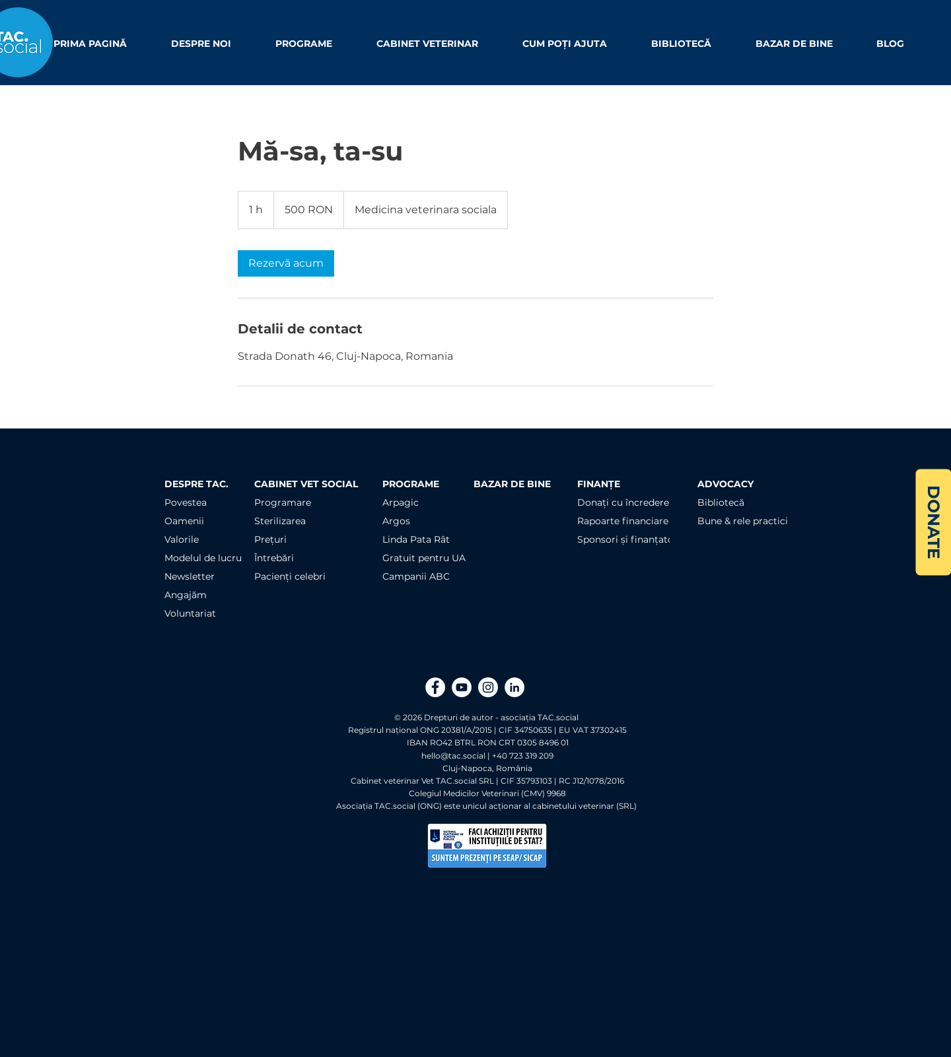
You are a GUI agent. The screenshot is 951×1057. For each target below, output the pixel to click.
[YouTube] (462, 687)
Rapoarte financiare (622, 521)
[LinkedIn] (514, 687)
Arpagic (400, 502)
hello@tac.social (453, 756)
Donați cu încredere (623, 502)
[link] (286, 263)
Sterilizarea (280, 521)
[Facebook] (435, 687)
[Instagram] (488, 687)
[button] (213, 44)
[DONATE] (933, 522)
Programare (282, 502)
